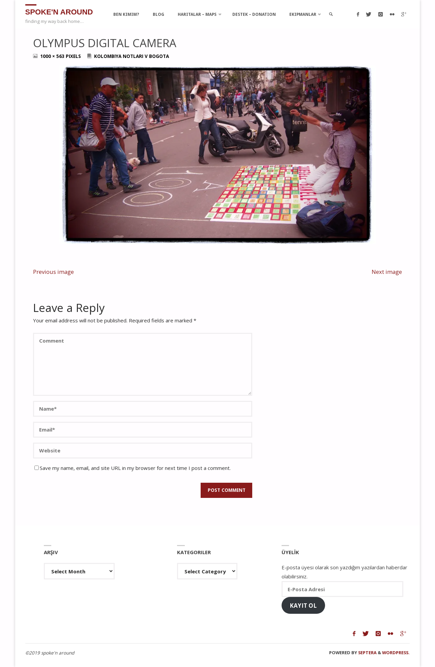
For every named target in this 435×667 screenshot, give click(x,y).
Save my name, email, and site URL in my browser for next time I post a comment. (132, 468)
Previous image (53, 272)
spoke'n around (59, 11)
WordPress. (396, 652)
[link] (332, 14)
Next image (387, 272)
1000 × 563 (53, 56)
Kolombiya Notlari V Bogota (131, 56)
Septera (367, 652)
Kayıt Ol (303, 605)
